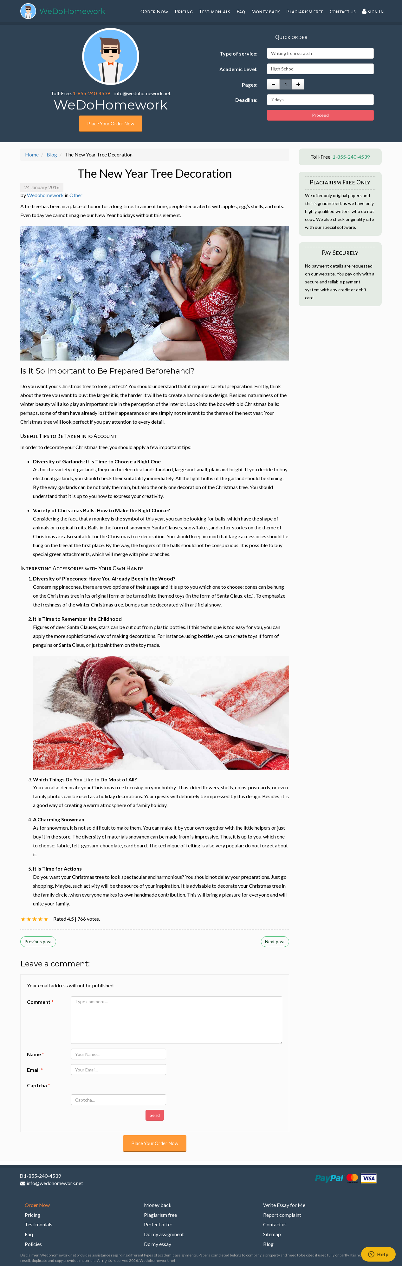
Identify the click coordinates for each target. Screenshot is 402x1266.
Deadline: (246, 100)
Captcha (38, 1085)
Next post (275, 941)
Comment (40, 1002)
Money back (265, 12)
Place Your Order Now (110, 123)
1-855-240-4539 (91, 93)
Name (35, 1054)
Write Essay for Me (284, 1205)
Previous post (38, 941)
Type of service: (238, 53)
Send (155, 1115)
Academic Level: (238, 69)
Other (75, 195)
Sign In (373, 12)
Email (35, 1070)
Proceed (320, 115)
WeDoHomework (72, 11)
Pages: (249, 85)
